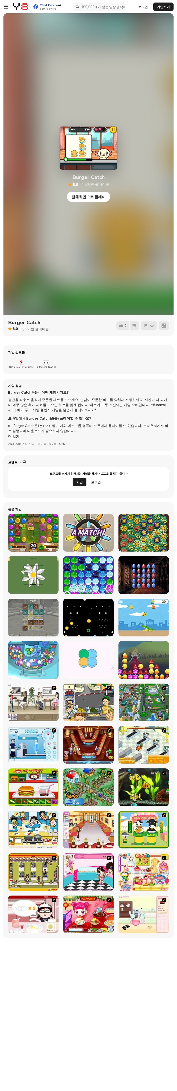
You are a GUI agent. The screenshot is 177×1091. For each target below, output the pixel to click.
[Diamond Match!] (88, 533)
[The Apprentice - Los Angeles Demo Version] (88, 745)
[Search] (77, 7)
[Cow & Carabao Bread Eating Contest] (143, 829)
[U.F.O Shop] (33, 872)
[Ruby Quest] (143, 575)
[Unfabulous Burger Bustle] (88, 829)
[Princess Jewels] (143, 660)
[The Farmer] (88, 787)
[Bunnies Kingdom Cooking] (143, 914)
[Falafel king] (88, 702)
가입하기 (163, 7)
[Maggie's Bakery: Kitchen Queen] (33, 914)
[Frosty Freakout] (33, 745)
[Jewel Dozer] (33, 660)
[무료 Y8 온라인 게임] (20, 6)
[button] (13, 436)
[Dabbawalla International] (143, 702)
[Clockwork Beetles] (143, 533)
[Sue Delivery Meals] (88, 914)
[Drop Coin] (88, 617)
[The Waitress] (33, 702)
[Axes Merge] (33, 617)
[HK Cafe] (33, 829)
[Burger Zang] (33, 787)
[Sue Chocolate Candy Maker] (143, 872)
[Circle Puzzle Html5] (88, 660)
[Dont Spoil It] (88, 575)
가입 (79, 482)
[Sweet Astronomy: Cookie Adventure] (33, 533)
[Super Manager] (143, 745)
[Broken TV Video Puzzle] (33, 575)
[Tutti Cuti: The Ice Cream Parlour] (88, 872)
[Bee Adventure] (143, 617)
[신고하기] (149, 325)
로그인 (143, 7)
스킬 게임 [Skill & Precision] (28, 444)
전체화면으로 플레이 (88, 197)
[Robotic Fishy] (143, 787)
